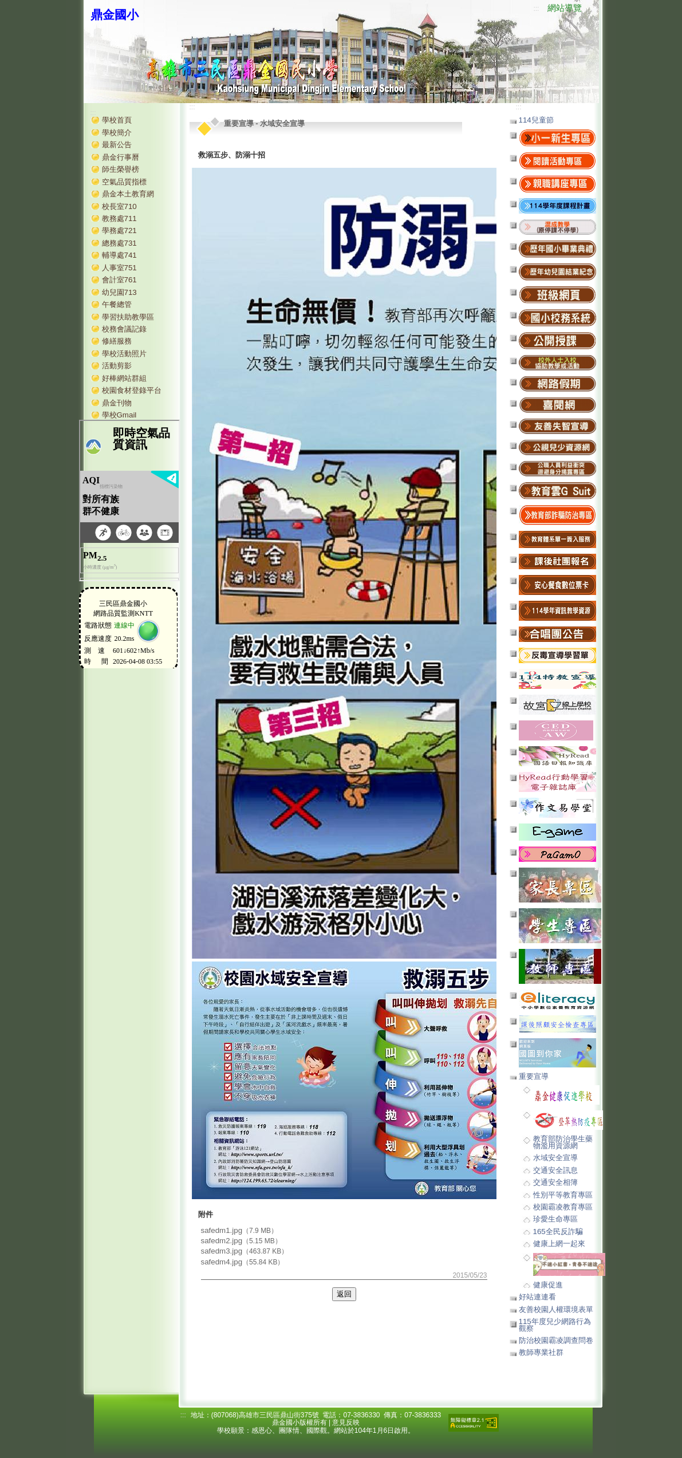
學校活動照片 (124, 353)
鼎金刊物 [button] (117, 403)
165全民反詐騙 (558, 1231)
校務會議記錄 (124, 329)
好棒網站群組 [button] (124, 378)
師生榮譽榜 (120, 169)
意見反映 (346, 1422)
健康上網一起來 (559, 1243)
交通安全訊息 (555, 1170)
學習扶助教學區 (128, 317)
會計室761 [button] (119, 279)
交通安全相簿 (555, 1182)
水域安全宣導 (555, 1157)
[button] (557, 226)
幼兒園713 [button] (119, 292)
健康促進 (548, 1284)
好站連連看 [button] (537, 1297)
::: (536, 9)
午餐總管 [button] (117, 304)
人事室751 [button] (119, 267)
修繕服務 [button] (117, 341)
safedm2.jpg (222, 1240)
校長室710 (119, 206)
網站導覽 (564, 8)
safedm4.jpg (222, 1262)
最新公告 (117, 144)
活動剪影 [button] (117, 365)
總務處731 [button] (119, 243)
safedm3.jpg (222, 1251)
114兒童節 (536, 120)
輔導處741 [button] (119, 255)
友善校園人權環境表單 (556, 1309)
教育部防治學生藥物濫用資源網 (563, 1141)
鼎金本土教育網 (128, 194)
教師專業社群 (541, 1352)
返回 (344, 1294)
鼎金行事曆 (120, 157)
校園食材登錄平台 (131, 390)
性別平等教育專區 (563, 1195)
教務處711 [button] (119, 218)
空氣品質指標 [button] (124, 182)
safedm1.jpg (222, 1230)
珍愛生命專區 (555, 1219)
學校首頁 (117, 120)
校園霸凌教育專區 (563, 1207)
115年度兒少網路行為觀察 (555, 1324)
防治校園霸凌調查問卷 (556, 1340)
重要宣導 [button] (534, 1076)
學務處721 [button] (119, 230)
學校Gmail (119, 415)
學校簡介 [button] (117, 132)
